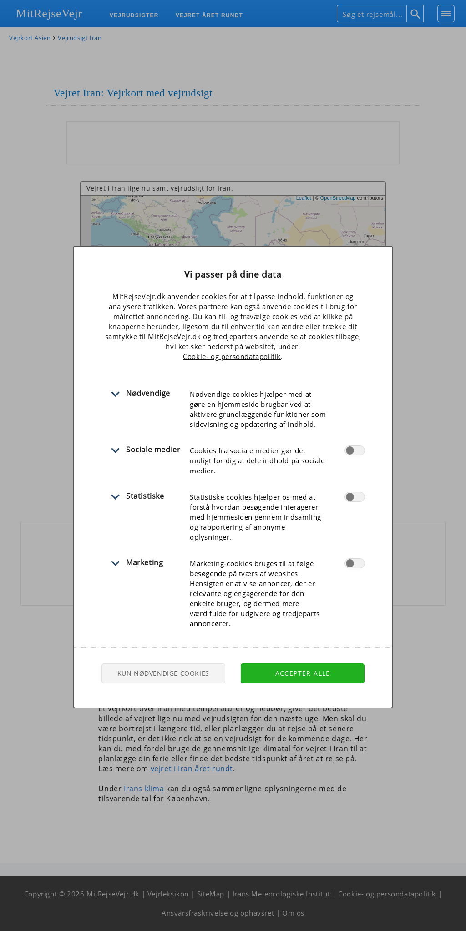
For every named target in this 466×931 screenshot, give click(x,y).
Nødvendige (148, 393)
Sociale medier (153, 450)
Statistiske (145, 496)
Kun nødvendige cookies (163, 673)
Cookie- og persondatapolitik (232, 356)
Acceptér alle (302, 673)
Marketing (144, 562)
